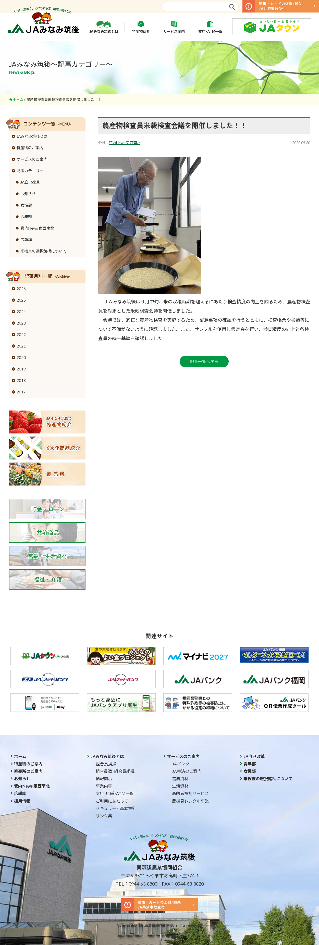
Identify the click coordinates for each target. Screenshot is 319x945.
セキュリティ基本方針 (116, 808)
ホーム (18, 99)
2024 (21, 311)
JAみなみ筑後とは (103, 26)
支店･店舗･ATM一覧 (115, 793)
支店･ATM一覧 (210, 26)
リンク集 (104, 815)
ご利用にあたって (112, 801)
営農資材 (180, 778)
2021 (21, 346)
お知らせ (28, 193)
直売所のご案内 (28, 771)
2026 (21, 288)
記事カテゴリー (30, 170)
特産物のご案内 (30, 147)
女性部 (26, 205)
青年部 (26, 216)
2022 (21, 334)
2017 (21, 392)
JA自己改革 (30, 182)
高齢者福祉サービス (190, 793)
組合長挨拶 (106, 763)
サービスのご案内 (32, 159)
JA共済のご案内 (186, 771)
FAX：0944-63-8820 (183, 884)
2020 (21, 357)
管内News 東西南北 (124, 143)
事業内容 (104, 786)
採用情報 (22, 801)
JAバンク (180, 763)
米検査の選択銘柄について (43, 251)
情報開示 (104, 778)
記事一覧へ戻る (204, 361)
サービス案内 (174, 26)
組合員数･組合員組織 (115, 771)
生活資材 (180, 786)
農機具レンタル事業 (190, 801)
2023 (21, 323)
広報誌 (26, 239)
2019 (21, 369)
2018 (21, 380)
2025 (21, 300)
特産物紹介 (141, 26)
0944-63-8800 (143, 884)
